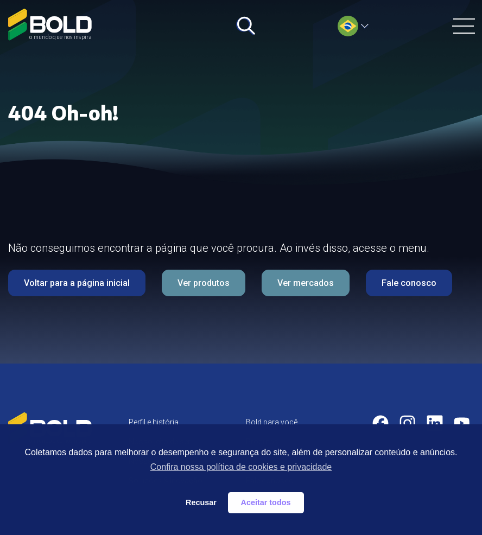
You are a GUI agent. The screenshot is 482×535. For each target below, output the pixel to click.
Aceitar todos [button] (266, 502)
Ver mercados (305, 283)
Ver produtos (203, 283)
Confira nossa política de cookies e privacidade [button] (241, 467)
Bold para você (271, 422)
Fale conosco (409, 283)
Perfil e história (154, 422)
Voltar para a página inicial (77, 283)
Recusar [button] (201, 502)
